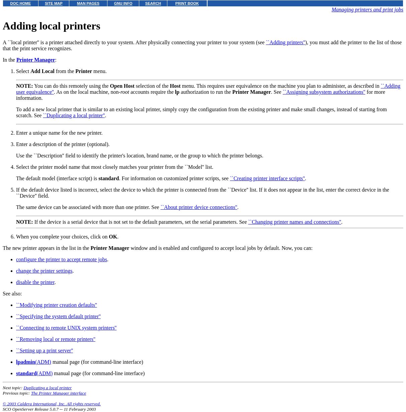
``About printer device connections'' (198, 207)
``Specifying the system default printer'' (58, 316)
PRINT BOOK (187, 3)
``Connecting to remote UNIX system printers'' (66, 328)
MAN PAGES (88, 3)
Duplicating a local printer (47, 387)
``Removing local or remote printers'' (55, 339)
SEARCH (153, 3)
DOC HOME (20, 3)
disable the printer (35, 282)
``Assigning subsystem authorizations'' (324, 92)
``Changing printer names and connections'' (294, 222)
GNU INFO (123, 3)
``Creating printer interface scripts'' (267, 178)
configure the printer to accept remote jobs (61, 259)
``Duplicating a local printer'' (74, 115)
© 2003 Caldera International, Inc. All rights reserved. (52, 403)
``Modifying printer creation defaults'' (56, 305)
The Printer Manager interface (58, 393)
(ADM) (33, 362)
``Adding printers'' (285, 42)
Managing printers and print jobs (367, 9)
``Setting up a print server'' (44, 350)
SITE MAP (54, 3)
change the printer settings (44, 271)
